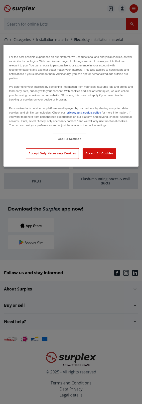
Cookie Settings (70, 138)
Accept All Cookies (99, 153)
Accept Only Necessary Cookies (52, 153)
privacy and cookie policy (83, 112)
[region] (71, 106)
